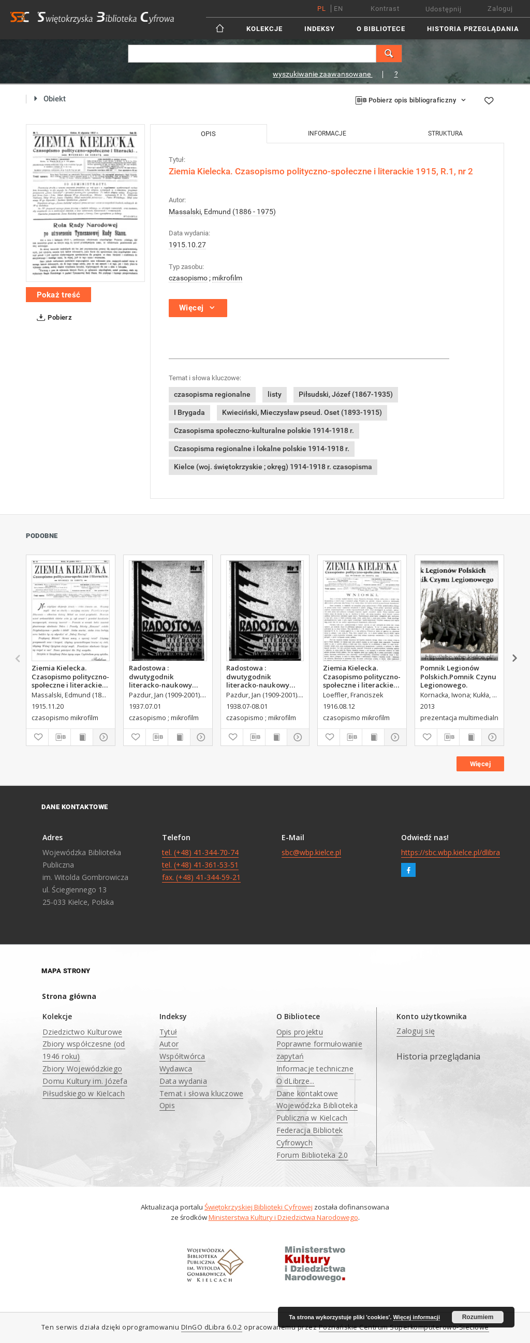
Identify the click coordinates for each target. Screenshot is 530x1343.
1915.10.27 (187, 245)
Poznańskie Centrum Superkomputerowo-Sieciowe (404, 1327)
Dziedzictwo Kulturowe (82, 1032)
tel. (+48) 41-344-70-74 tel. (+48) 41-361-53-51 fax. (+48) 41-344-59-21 (201, 864)
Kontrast (385, 8)
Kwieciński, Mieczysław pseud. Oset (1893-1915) (302, 412)
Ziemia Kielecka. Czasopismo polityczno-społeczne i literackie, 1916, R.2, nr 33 (362, 676)
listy (275, 394)
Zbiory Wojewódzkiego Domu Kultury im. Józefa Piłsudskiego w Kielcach (84, 1081)
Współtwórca (182, 1056)
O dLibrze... (295, 1081)
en (338, 8)
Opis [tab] (208, 134)
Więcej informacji (416, 1317)
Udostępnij (443, 9)
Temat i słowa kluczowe (201, 1093)
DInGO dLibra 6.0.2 (211, 1327)
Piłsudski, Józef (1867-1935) (346, 394)
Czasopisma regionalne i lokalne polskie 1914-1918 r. (261, 448)
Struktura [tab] (445, 133)
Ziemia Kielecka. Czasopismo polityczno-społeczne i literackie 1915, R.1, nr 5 (70, 676)
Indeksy (319, 29)
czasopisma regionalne (212, 394)
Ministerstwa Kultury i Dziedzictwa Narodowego (283, 1217)
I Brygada (189, 412)
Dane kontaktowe (307, 1093)
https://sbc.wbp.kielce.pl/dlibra (450, 852)
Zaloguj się (415, 1031)
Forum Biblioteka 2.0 (312, 1155)
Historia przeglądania (473, 29)
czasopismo (188, 278)
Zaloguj (500, 8)
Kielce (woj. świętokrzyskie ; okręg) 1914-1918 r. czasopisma (273, 466)
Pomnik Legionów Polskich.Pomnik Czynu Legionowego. (458, 676)
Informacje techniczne (315, 1068)
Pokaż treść (58, 295)
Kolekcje (264, 29)
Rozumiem (478, 1317)
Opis (167, 1105)
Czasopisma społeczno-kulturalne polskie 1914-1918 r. (264, 430)
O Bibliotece (381, 29)
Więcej (480, 764)
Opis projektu (299, 1032)
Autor (169, 1044)
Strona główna (69, 996)
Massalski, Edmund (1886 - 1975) (222, 211)
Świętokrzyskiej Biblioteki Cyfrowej (258, 1207)
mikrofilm (227, 278)
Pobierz (52, 317)
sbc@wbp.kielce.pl (311, 852)
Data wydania (183, 1081)
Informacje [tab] (327, 133)
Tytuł (168, 1032)
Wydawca (176, 1068)
